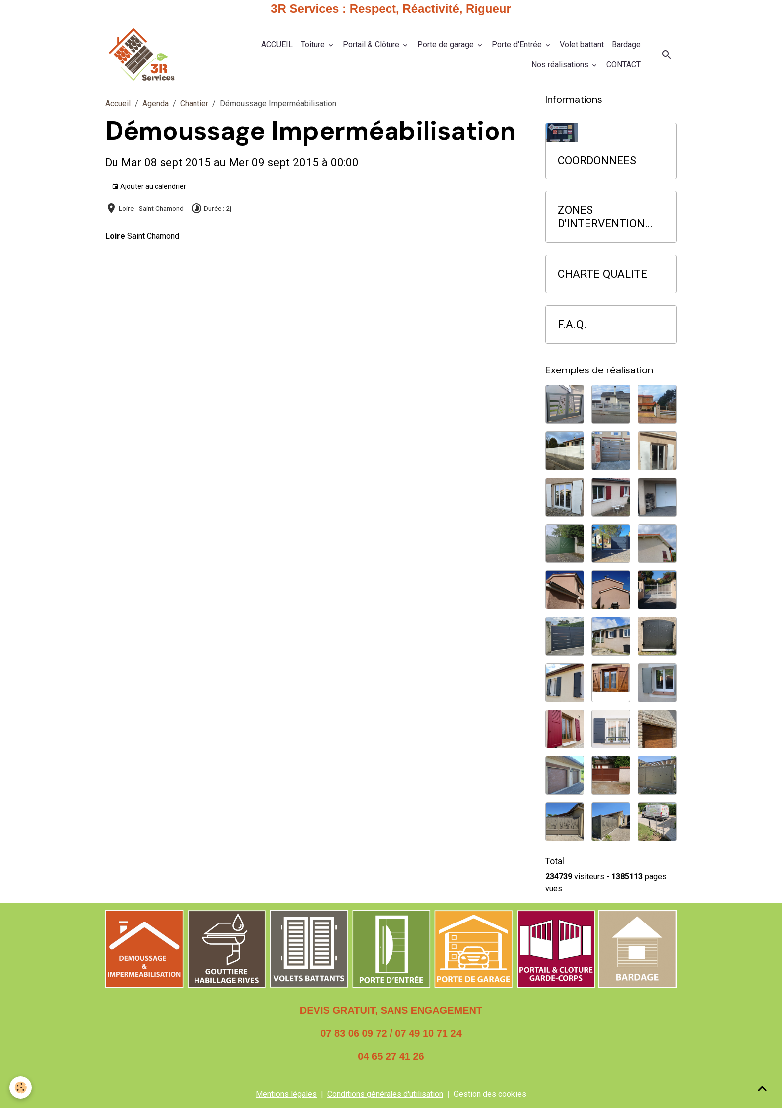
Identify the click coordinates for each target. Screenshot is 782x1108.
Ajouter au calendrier (149, 187)
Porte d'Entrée (518, 44)
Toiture (314, 44)
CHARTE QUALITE (602, 273)
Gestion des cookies (490, 1094)
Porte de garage (446, 44)
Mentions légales (286, 1094)
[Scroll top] (762, 1088)
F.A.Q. (572, 324)
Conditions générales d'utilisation (385, 1094)
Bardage (626, 44)
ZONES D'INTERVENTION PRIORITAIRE (601, 216)
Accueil (118, 103)
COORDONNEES (597, 160)
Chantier (194, 103)
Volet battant (582, 44)
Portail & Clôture (372, 44)
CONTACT (623, 64)
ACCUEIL (277, 44)
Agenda (155, 103)
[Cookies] (21, 1087)
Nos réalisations (560, 64)
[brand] (141, 55)
